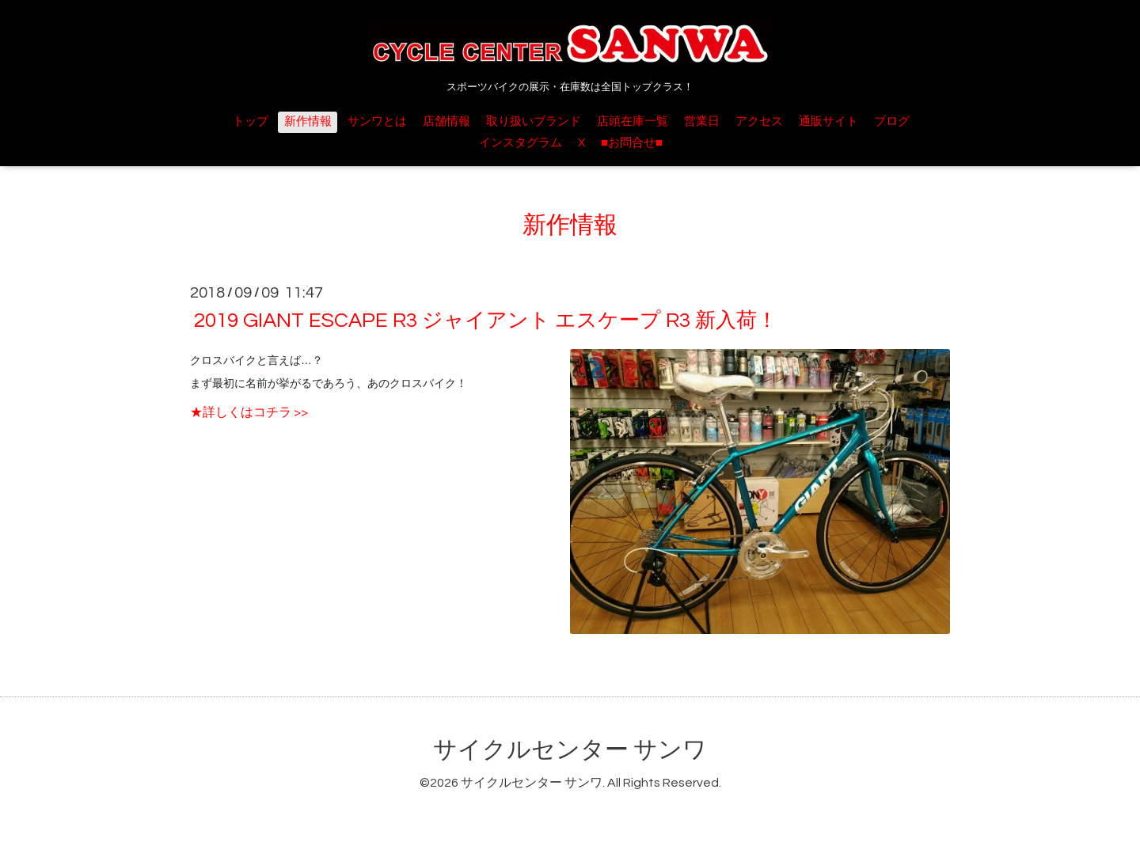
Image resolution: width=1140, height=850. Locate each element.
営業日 (702, 121)
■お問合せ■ (632, 143)
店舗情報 (446, 121)
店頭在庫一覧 (632, 121)
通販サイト (828, 121)
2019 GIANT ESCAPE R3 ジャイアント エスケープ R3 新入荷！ (485, 320)
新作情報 (308, 121)
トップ (250, 121)
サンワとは (377, 121)
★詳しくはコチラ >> (249, 412)
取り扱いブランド (533, 121)
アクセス (759, 121)
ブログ (892, 121)
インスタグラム (520, 143)
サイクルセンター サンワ (570, 750)
